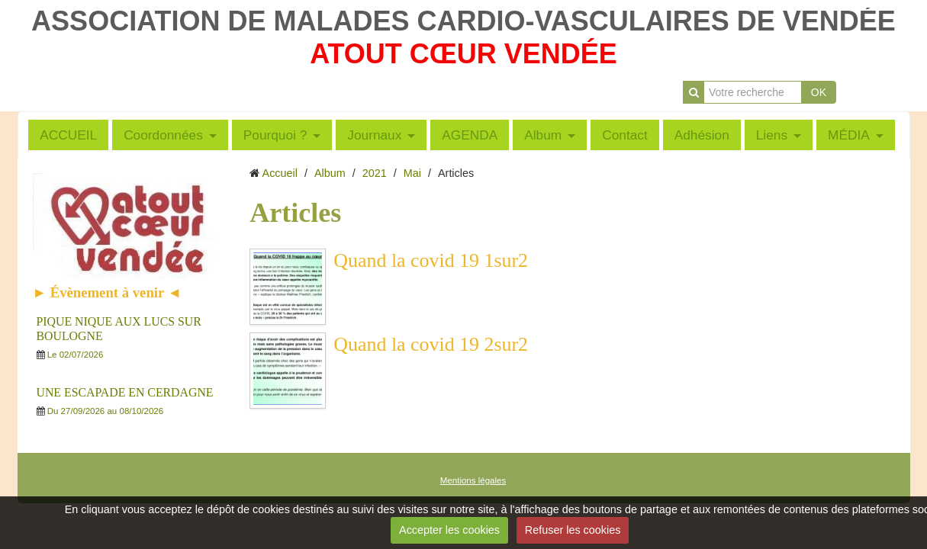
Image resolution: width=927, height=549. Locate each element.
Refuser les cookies (573, 530)
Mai (412, 173)
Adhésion (701, 135)
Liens (771, 135)
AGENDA (469, 135)
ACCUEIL (68, 135)
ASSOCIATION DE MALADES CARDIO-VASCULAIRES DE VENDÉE (463, 21)
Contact (625, 135)
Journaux (374, 135)
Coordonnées (163, 135)
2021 (374, 173)
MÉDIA (849, 135)
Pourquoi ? (275, 135)
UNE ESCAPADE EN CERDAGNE (125, 392)
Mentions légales (473, 480)
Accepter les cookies (449, 530)
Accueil (280, 173)
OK (818, 92)
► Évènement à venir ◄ (107, 292)
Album (543, 135)
